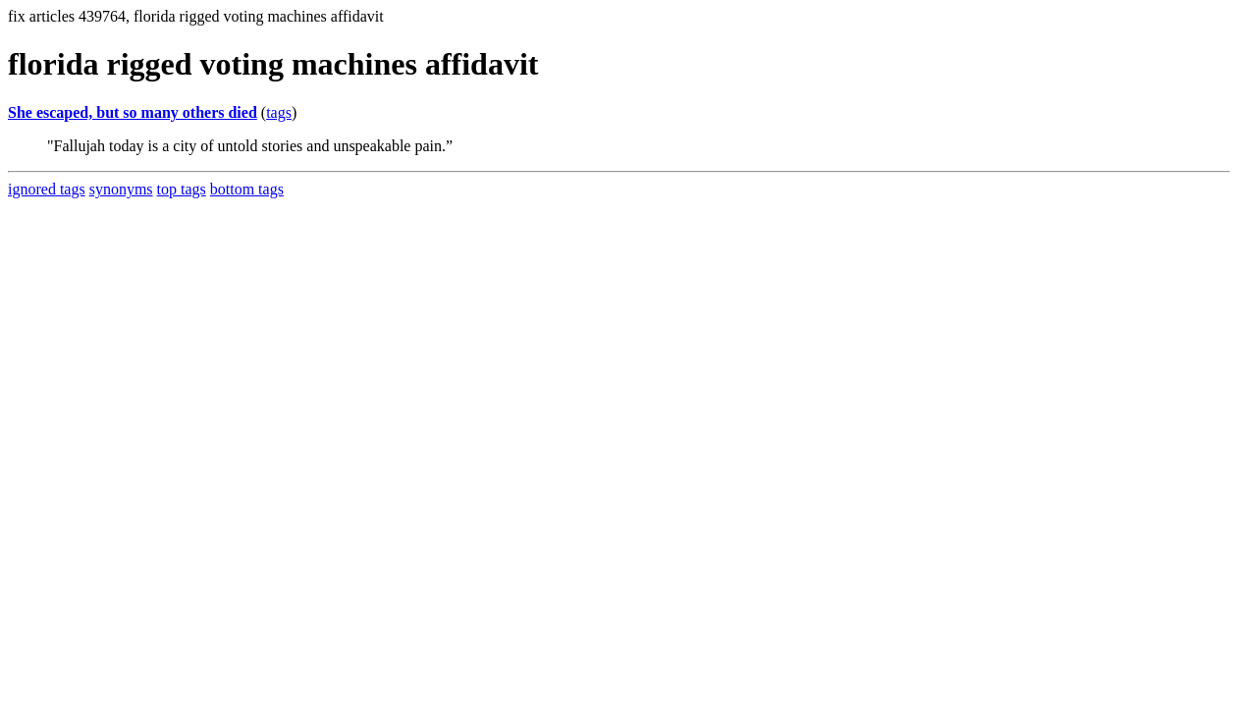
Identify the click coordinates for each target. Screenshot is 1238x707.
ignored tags (46, 189)
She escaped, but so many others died (132, 112)
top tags (181, 189)
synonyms (121, 189)
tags (279, 112)
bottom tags (247, 189)
